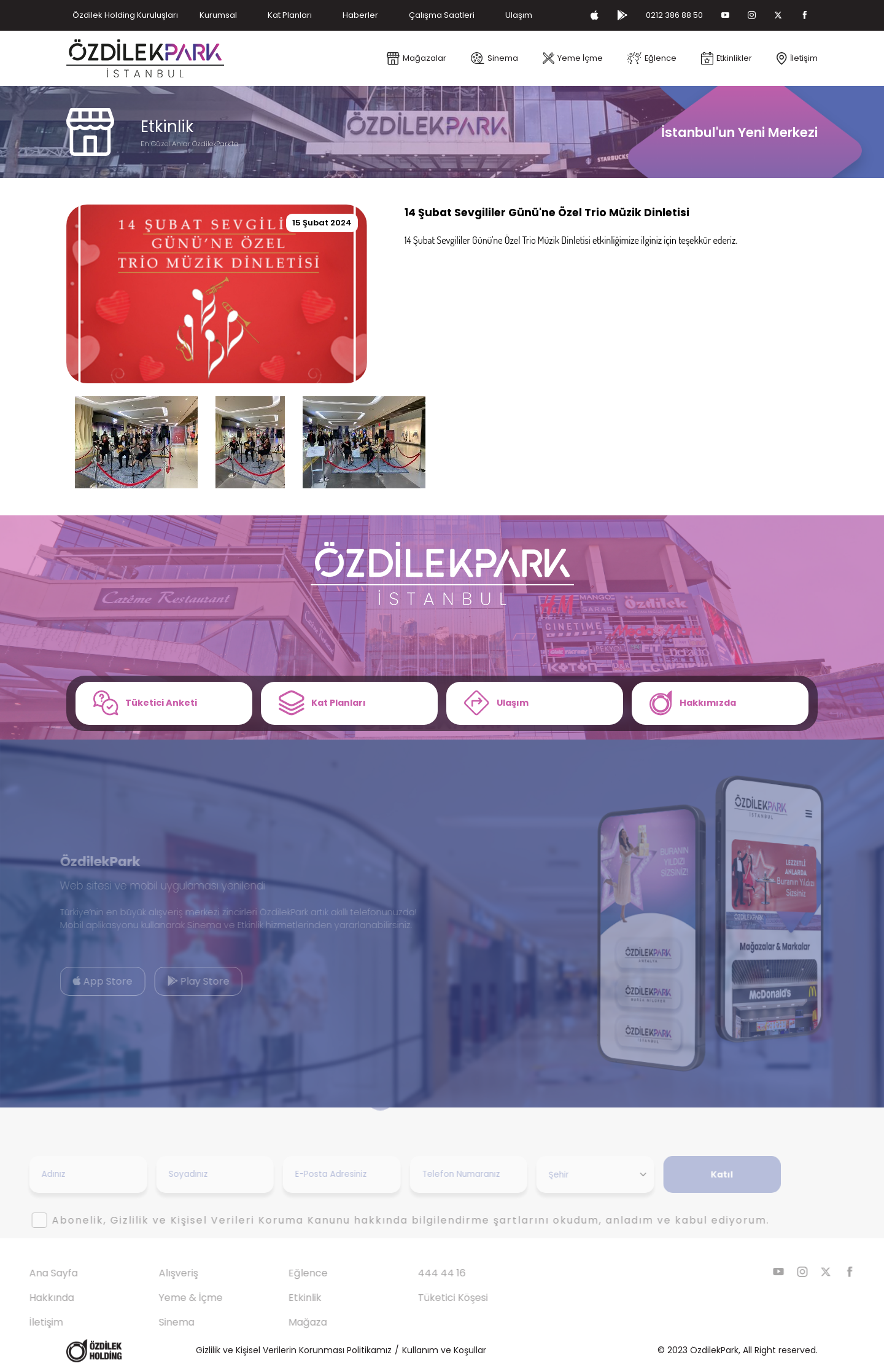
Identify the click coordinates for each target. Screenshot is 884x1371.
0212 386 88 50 (674, 15)
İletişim (25, 1322)
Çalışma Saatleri (442, 15)
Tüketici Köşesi (432, 1298)
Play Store (177, 981)
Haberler (360, 15)
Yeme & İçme (169, 1298)
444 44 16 (420, 1273)
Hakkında (30, 1298)
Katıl (700, 1174)
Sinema (155, 1322)
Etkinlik (283, 1298)
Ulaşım (518, 15)
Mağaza (286, 1322)
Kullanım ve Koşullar (444, 1350)
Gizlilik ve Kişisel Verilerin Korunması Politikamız (294, 1350)
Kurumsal (218, 15)
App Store (81, 981)
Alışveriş (157, 1273)
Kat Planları (290, 15)
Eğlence (286, 1273)
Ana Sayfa (32, 1273)
